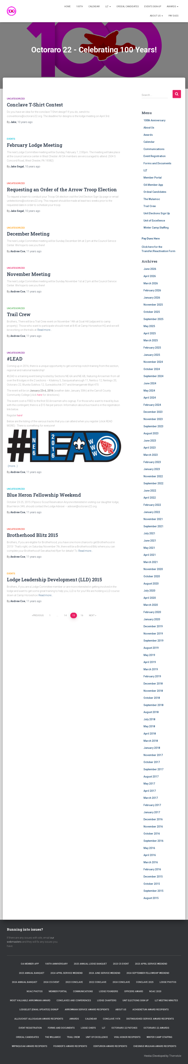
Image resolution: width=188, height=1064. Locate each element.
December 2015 (153, 876)
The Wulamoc (152, 199)
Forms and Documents (157, 163)
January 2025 (152, 354)
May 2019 (149, 655)
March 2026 (151, 283)
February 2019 (152, 676)
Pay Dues (173, 15)
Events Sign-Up (152, 6)
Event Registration (155, 156)
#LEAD (14, 359)
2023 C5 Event (121, 964)
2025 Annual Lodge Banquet (90, 964)
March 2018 (151, 740)
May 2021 (149, 547)
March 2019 (151, 669)
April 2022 (150, 497)
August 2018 (151, 712)
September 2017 (153, 769)
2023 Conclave (74, 982)
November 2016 (153, 826)
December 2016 (153, 819)
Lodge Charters (106, 1000)
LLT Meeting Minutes (166, 1000)
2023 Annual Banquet (31, 973)
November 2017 (153, 755)
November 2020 (153, 569)
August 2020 (151, 583)
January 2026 (152, 297)
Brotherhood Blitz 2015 (32, 535)
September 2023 (153, 426)
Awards (172, 6)
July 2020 (149, 590)
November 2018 (153, 690)
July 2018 (149, 719)
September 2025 (153, 319)
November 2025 (153, 304)
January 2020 (152, 619)
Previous (38, 615)
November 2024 (153, 361)
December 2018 (153, 683)
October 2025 (152, 311)
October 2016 (152, 833)
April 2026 (150, 276)
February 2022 (152, 504)
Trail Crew (19, 314)
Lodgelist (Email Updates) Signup (39, 1009)
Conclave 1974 (111, 1019)
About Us (156, 15)
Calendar (94, 6)
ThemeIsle (175, 1055)
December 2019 (153, 626)
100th (79, 6)
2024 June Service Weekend (104, 973)
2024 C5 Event (51, 982)
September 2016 (153, 840)
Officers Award (133, 991)
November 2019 (153, 633)
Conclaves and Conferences (74, 1000)
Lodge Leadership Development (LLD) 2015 (54, 580)
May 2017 (149, 783)
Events (11, 139)
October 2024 (152, 369)
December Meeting (28, 234)
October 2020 (152, 576)
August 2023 (151, 433)
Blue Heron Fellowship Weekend (44, 495)
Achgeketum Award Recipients (150, 1009)
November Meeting (28, 274)
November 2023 (153, 419)
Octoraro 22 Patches (124, 1028)
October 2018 (152, 697)
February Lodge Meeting (34, 145)
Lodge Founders (108, 991)
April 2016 (150, 855)
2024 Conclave (121, 982)
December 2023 (153, 411)
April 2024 (150, 397)
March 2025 (151, 340)
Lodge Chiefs (88, 1028)
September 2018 (153, 705)
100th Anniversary (154, 120)
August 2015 (151, 898)
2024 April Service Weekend (66, 973)
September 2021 (153, 526)
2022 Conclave (97, 982)
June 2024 (150, 383)
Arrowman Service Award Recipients (87, 1009)
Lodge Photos (168, 982)
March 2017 (151, 797)
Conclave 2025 (145, 982)
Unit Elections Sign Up (157, 213)
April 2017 (150, 790)
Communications (154, 149)
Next (92, 615)
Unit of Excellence (154, 220)
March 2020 (151, 604)
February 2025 (152, 347)
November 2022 (153, 476)
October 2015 (152, 883)
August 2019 (151, 647)
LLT (108, 6)
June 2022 (150, 490)
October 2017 (152, 762)
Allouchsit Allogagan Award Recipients (38, 1019)
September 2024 (153, 376)
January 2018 (152, 747)
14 (65, 615)
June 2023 (150, 440)
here (39, 394)
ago (25, 122)
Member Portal (153, 177)
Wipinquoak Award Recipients (29, 1046)
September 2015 (153, 890)
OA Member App (153, 184)
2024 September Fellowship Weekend (147, 973)
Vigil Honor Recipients (127, 1037)
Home (67, 6)
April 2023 (150, 447)
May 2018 (149, 726)
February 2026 (152, 290)
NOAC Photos (35, 991)
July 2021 (149, 533)
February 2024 (152, 404)
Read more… (44, 329)
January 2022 (152, 512)
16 (82, 615)
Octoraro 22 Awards (156, 1028)
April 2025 (150, 333)
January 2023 (152, 469)
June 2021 (150, 540)
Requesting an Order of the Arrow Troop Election (62, 190)
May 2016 (149, 848)
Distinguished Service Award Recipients (150, 1019)
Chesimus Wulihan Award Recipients (154, 1046)
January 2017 (152, 812)
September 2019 (153, 640)
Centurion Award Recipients (110, 1046)
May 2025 (149, 326)
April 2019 (150, 662)
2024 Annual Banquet (24, 982)
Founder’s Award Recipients (70, 1046)
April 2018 (150, 733)
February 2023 (152, 462)
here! (19, 415)
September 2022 (153, 483)
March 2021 (151, 562)
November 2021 (153, 519)
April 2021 (150, 554)
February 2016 (152, 869)
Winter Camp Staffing (156, 227)
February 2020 (152, 612)
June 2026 (150, 268)
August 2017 (151, 776)
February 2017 (152, 805)
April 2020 (150, 597)
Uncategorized (16, 98)
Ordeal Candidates (127, 6)
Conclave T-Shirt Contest (35, 105)
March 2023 (151, 454)
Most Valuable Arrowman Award (30, 1000)
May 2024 (149, 390)
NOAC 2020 (155, 991)
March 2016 (151, 862)
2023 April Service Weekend (151, 964)
